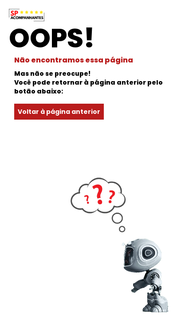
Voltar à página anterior (59, 111)
